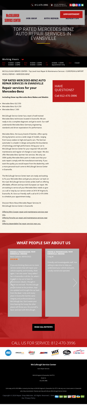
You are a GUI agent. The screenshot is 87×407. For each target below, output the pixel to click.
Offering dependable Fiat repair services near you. (21, 223)
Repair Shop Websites (24, 395)
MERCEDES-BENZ (23, 74)
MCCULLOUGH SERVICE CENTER (14, 71)
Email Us (43, 378)
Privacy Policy (30, 398)
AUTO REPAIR (51, 18)
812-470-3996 (41, 4)
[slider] (14, 259)
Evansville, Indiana (18, 254)
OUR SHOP (31, 18)
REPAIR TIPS (72, 18)
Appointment (71, 14)
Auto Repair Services (43, 368)
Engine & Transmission (20, 252)
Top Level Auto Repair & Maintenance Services (46, 71)
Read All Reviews (43, 327)
